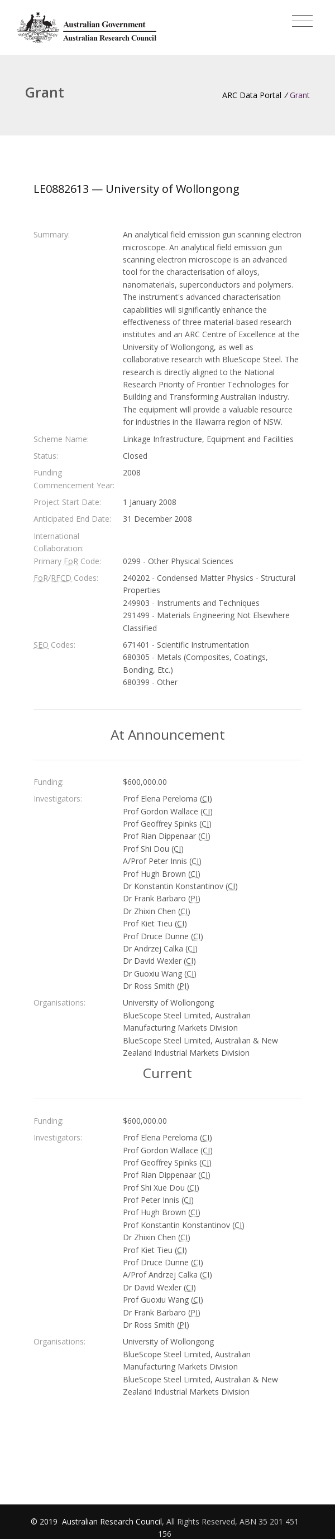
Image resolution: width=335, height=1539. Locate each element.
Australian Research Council (112, 1521)
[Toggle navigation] (302, 21)
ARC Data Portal (251, 95)
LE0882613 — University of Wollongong (137, 188)
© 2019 (45, 1521)
